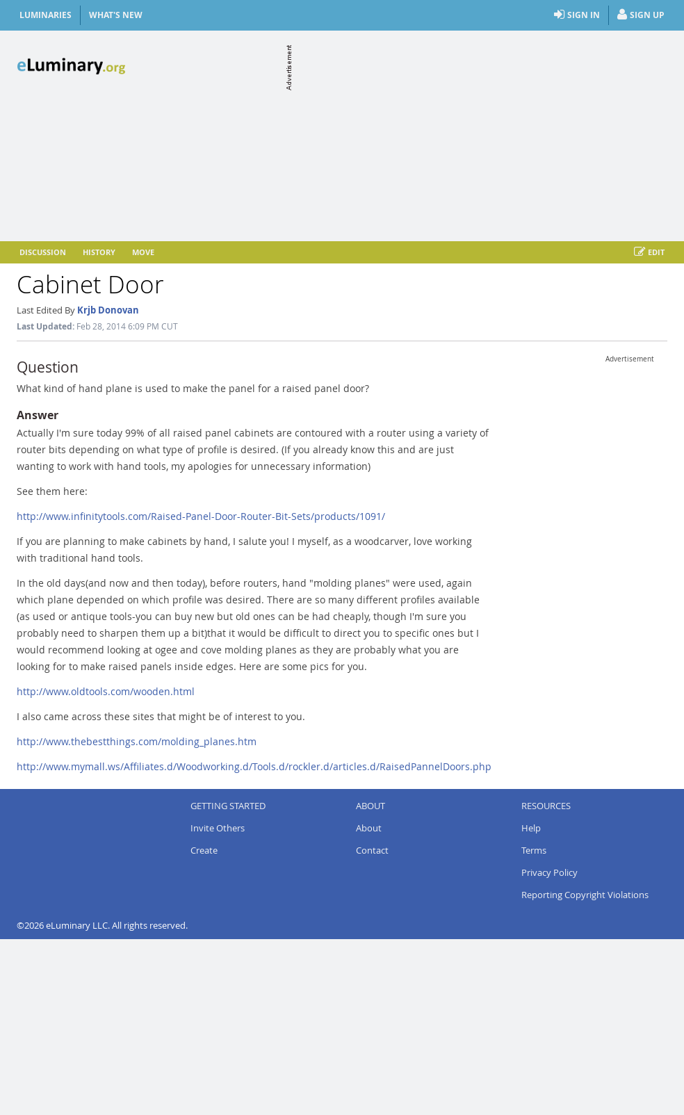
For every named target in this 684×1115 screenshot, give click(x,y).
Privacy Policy (549, 872)
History (99, 252)
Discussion (42, 252)
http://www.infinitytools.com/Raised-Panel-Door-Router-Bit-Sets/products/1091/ (201, 516)
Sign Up (641, 15)
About (369, 828)
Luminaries (45, 15)
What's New (115, 15)
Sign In (577, 15)
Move (143, 252)
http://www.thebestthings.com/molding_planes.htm (136, 741)
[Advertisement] (481, 133)
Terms (533, 850)
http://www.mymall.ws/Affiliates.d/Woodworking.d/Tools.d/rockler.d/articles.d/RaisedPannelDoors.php (254, 766)
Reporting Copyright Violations (585, 894)
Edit (649, 252)
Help (531, 828)
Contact (372, 850)
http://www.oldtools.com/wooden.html (106, 691)
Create (204, 850)
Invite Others (217, 828)
